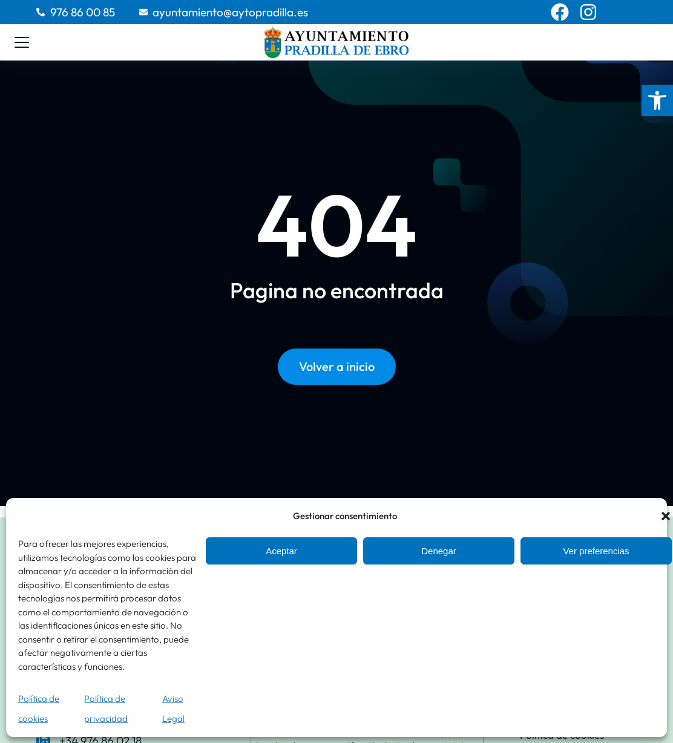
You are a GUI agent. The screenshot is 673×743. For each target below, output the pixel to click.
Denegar (438, 551)
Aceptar (281, 551)
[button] (657, 100)
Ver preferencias (596, 551)
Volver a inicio (337, 367)
